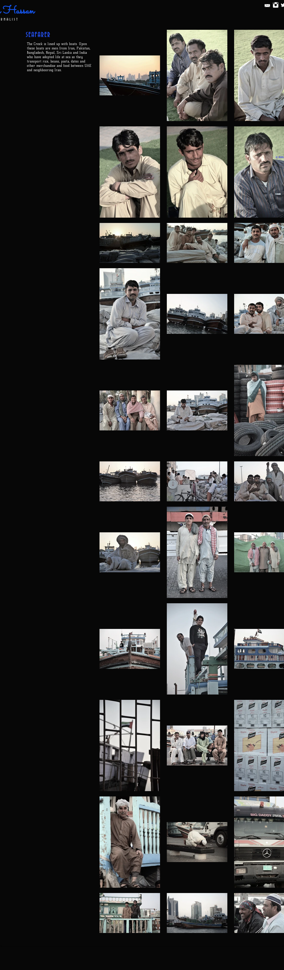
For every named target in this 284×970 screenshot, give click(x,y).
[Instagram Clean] (275, 5)
